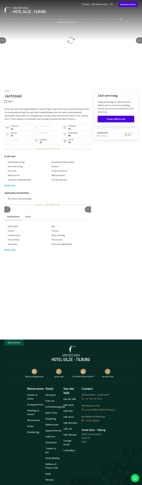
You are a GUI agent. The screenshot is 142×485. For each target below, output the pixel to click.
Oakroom (50, 436)
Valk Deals (68, 405)
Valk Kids (68, 410)
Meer (117, 19)
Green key (59, 373)
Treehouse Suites (102, 19)
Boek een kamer (128, 4)
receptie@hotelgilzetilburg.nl (98, 409)
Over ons (49, 400)
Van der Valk (107, 373)
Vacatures (50, 394)
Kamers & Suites (13, 19)
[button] (7, 209)
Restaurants (30, 19)
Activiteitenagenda (55, 406)
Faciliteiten (51, 442)
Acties (30, 426)
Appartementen (53, 430)
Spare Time (85, 19)
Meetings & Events (67, 19)
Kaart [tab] (28, 216)
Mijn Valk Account (100, 4)
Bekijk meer (10, 249)
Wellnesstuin (51, 424)
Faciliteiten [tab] (13, 216)
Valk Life (67, 428)
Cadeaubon (69, 450)
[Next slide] (139, 40)
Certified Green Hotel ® (83, 373)
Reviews (49, 479)
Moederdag (33, 432)
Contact (85, 4)
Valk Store (68, 416)
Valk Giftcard (69, 434)
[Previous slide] (3, 40)
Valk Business (70, 422)
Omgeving (50, 418)
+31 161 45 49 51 (92, 398)
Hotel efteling (52, 458)
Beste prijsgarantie (34, 373)
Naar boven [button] (14, 342)
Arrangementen (47, 19)
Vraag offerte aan (116, 119)
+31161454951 (91, 420)
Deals (48, 473)
